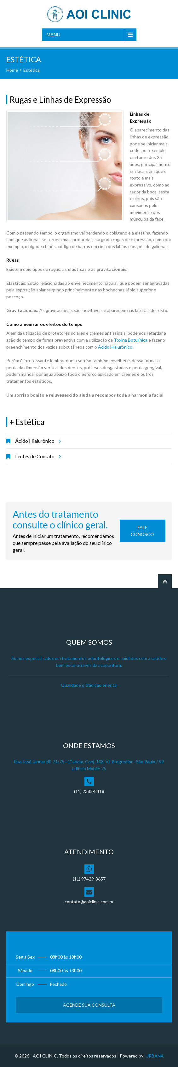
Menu (53, 34)
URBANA (155, 1055)
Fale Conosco (142, 531)
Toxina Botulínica (130, 340)
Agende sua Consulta (89, 1005)
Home (12, 70)
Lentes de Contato (37, 456)
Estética (31, 70)
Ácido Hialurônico (115, 347)
